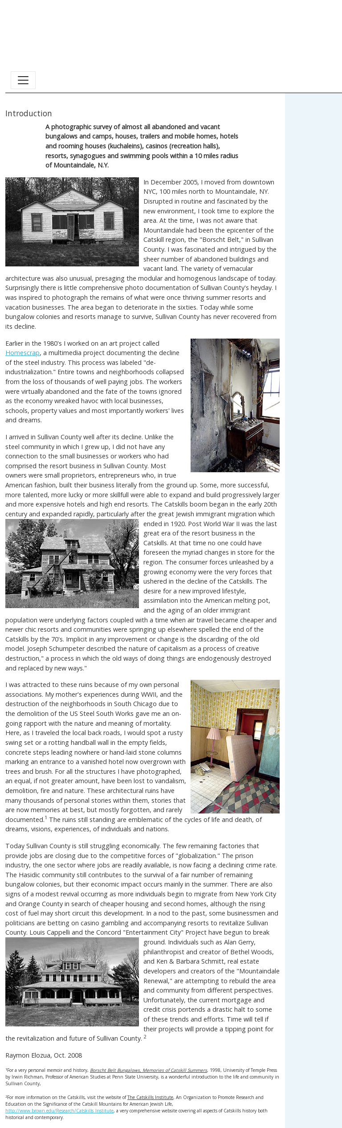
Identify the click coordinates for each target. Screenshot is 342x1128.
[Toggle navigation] (23, 80)
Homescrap (22, 352)
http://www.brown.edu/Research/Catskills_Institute (59, 1111)
